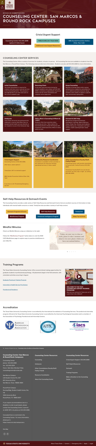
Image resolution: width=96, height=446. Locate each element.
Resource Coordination (42, 375)
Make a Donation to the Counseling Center (77, 378)
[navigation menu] (2, 2)
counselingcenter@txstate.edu (12, 370)
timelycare (38, 364)
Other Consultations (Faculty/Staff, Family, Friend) (46, 369)
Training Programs (72, 372)
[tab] (67, 251)
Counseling (38, 359)
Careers (67, 443)
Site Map (5, 429)
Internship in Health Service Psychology (15, 285)
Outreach (69, 368)
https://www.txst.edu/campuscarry (13, 422)
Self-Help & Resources (73, 364)
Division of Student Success (14, 13)
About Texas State (56, 443)
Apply (85, 443)
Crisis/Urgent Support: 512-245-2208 (77, 359)
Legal (91, 443)
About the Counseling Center (44, 379)
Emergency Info (77, 443)
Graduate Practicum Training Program (14, 280)
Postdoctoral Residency (10, 289)
